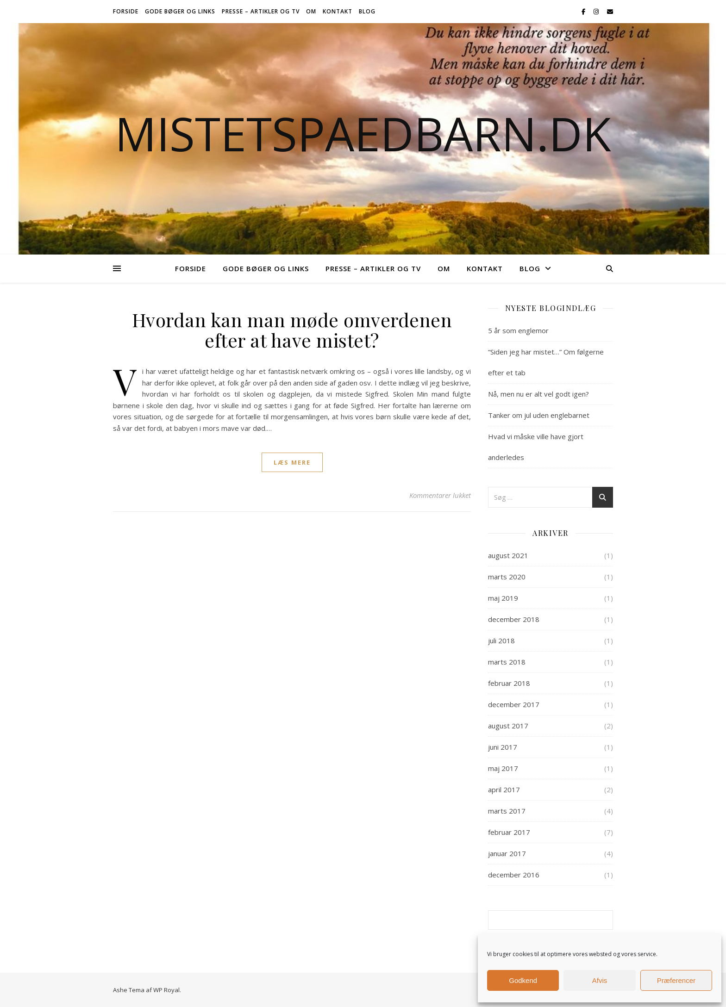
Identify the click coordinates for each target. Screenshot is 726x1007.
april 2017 (504, 789)
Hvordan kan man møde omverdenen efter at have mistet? (292, 329)
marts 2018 (507, 661)
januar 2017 (507, 853)
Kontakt (337, 11)
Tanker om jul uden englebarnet (538, 415)
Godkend (523, 980)
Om (311, 11)
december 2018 (513, 619)
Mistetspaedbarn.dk (363, 133)
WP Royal (166, 990)
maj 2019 (503, 598)
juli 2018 (501, 640)
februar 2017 (509, 832)
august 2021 (508, 555)
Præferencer (676, 980)
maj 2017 (503, 768)
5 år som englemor (518, 330)
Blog (367, 11)
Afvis (599, 980)
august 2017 (508, 725)
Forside (125, 11)
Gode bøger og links (180, 11)
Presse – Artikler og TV (261, 11)
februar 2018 (509, 683)
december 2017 (513, 704)
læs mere (292, 462)
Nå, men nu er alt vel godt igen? (538, 393)
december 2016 (513, 874)
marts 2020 (507, 576)
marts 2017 (507, 810)
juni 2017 (502, 747)
